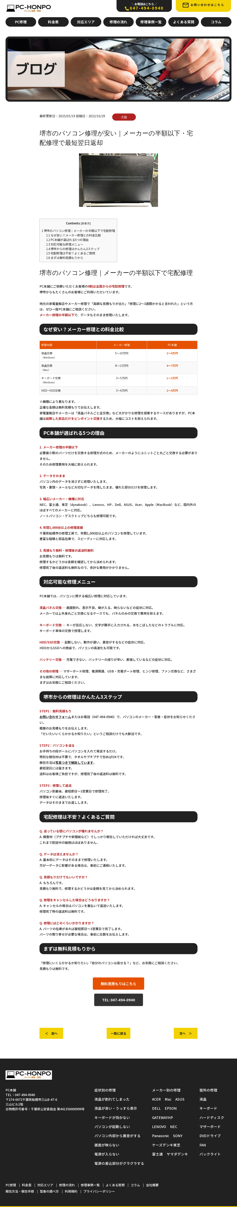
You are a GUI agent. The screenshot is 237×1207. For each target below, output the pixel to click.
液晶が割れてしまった (112, 1099)
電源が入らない (106, 1154)
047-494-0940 (144, 6)
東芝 (176, 1144)
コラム (216, 21)
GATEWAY (160, 1117)
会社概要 (152, 1185)
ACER (156, 1099)
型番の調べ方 (49, 1191)
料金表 (53, 21)
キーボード (208, 1108)
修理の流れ (118, 21)
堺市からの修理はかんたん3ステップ (73, 249)
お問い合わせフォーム (55, 716)
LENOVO (159, 1126)
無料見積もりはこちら (118, 983)
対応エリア (86, 21)
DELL (156, 1108)
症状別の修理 (105, 1090)
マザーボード (210, 1126)
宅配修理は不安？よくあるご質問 (70, 253)
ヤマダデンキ (177, 1154)
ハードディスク (211, 1117)
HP (170, 1117)
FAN (202, 1144)
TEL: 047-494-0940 (118, 999)
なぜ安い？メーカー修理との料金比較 (73, 235)
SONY (177, 1135)
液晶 (203, 1099)
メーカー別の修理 (166, 1090)
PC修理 (21, 21)
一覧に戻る (118, 1033)
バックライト (210, 1154)
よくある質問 (183, 21)
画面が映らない (106, 1144)
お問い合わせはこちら (203, 5)
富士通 (157, 1154)
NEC (173, 1126)
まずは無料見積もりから (64, 257)
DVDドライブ (210, 1135)
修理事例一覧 (151, 21)
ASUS (179, 1099)
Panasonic (160, 1135)
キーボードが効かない (112, 1117)
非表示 (86, 223)
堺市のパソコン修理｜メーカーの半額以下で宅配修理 (78, 230)
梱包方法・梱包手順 (20, 1191)
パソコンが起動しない (112, 1126)
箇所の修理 (208, 1090)
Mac (168, 1099)
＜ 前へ (51, 1033)
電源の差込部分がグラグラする (119, 1163)
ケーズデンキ (162, 1144)
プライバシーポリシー (99, 1191)
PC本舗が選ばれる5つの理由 (67, 239)
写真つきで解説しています (74, 762)
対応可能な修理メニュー (64, 244)
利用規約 (71, 1191)
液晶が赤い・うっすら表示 (115, 1108)
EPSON (171, 1108)
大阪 (124, 117)
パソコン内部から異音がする (117, 1135)
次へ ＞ (185, 1033)
